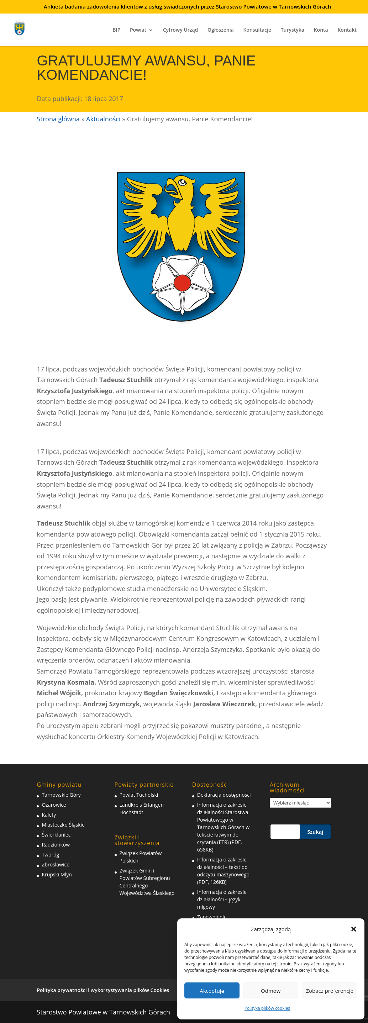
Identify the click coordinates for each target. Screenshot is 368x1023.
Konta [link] (321, 30)
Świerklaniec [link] (56, 834)
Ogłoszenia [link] (220, 30)
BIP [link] (116, 30)
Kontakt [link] (347, 30)
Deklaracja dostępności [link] (224, 794)
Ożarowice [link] (54, 804)
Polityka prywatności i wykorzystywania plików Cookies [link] (103, 990)
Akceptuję (212, 990)
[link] (24, 27)
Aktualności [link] (103, 119)
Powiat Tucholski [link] (139, 794)
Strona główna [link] (58, 119)
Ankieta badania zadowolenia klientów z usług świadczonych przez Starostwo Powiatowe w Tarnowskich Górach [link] (187, 7)
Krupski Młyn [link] (57, 874)
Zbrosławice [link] (55, 864)
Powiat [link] (138, 30)
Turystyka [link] (292, 30)
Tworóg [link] (50, 854)
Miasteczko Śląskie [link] (63, 824)
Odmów (270, 990)
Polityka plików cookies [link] (267, 1008)
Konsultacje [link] (257, 30)
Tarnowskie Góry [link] (61, 794)
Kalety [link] (49, 814)
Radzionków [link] (56, 844)
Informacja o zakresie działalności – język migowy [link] (222, 899)
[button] (353, 929)
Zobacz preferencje (329, 990)
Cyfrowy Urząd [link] (180, 30)
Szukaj (315, 831)
